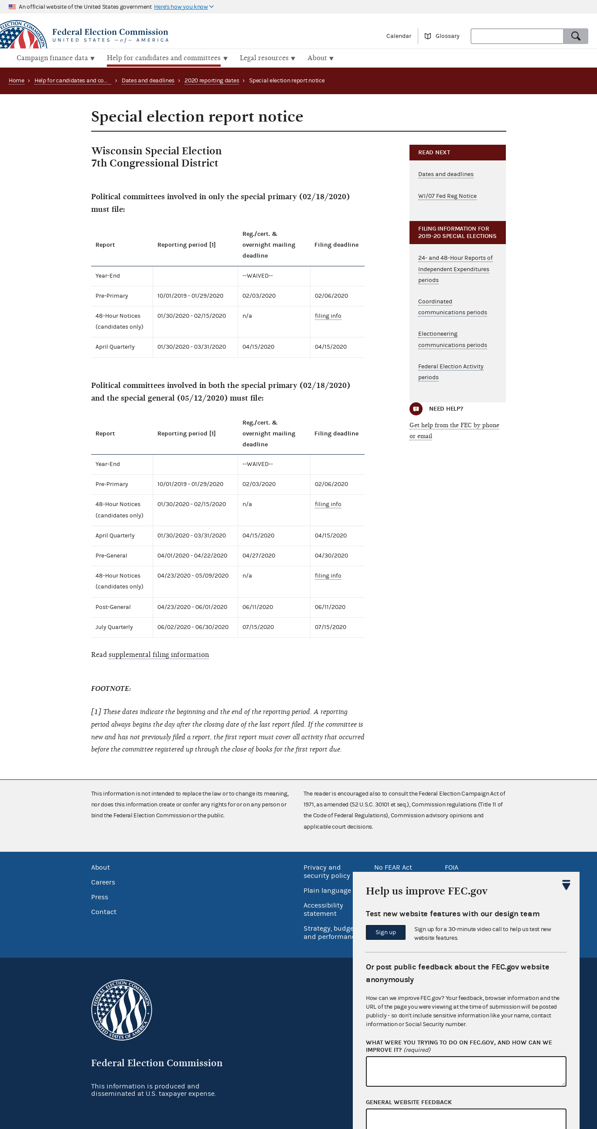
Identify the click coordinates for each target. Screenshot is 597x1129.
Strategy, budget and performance (331, 932)
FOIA (451, 867)
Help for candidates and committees (82, 79)
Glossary (448, 36)
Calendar (398, 36)
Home (16, 79)
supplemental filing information (159, 654)
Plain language (327, 890)
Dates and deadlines (148, 79)
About (100, 867)
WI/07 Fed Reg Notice (447, 194)
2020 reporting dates (211, 79)
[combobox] (517, 36)
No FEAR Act (393, 867)
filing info (328, 315)
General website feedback (409, 1102)
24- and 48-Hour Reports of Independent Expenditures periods (455, 268)
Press (99, 896)
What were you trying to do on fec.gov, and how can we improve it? (459, 1046)
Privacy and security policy (327, 871)
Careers (103, 881)
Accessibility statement (323, 909)
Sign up (385, 932)
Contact (103, 911)
